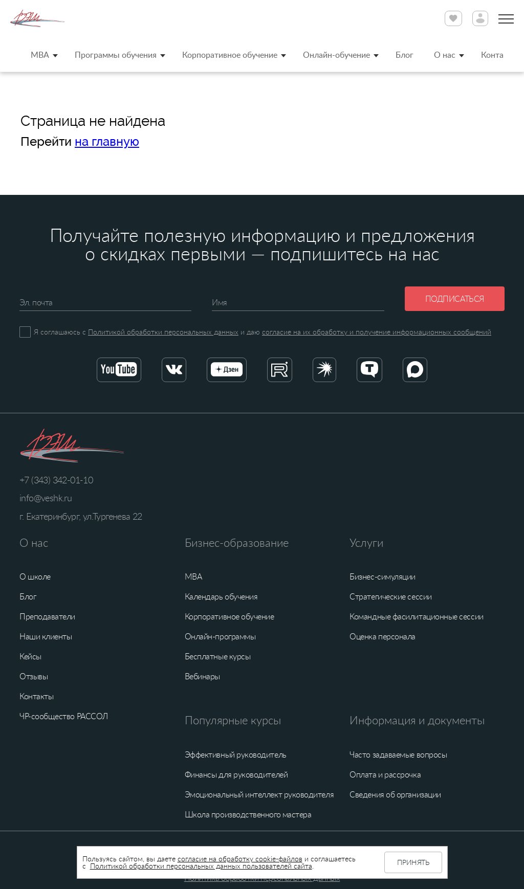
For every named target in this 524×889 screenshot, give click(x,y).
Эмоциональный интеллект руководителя (259, 794)
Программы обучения (116, 54)
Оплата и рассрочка (385, 774)
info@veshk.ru (45, 498)
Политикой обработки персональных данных (163, 332)
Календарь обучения (221, 596)
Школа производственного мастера (248, 814)
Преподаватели (47, 616)
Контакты (36, 696)
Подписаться (454, 298)
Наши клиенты (45, 636)
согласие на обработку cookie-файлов (240, 858)
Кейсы (30, 656)
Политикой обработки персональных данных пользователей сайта (201, 866)
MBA (40, 54)
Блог (404, 54)
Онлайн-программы (220, 636)
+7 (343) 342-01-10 (56, 480)
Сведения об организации (395, 794)
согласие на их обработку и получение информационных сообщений (376, 332)
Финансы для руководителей (236, 774)
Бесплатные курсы (218, 656)
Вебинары (202, 676)
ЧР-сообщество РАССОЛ (63, 716)
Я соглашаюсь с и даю (262, 332)
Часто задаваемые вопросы (398, 754)
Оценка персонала (383, 636)
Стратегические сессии (390, 596)
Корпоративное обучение (229, 54)
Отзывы (33, 676)
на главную (107, 142)
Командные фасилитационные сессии (416, 616)
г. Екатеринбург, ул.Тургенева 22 (80, 516)
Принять (413, 862)
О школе (35, 576)
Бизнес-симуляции (383, 576)
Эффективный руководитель (236, 754)
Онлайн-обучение (336, 54)
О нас (444, 54)
